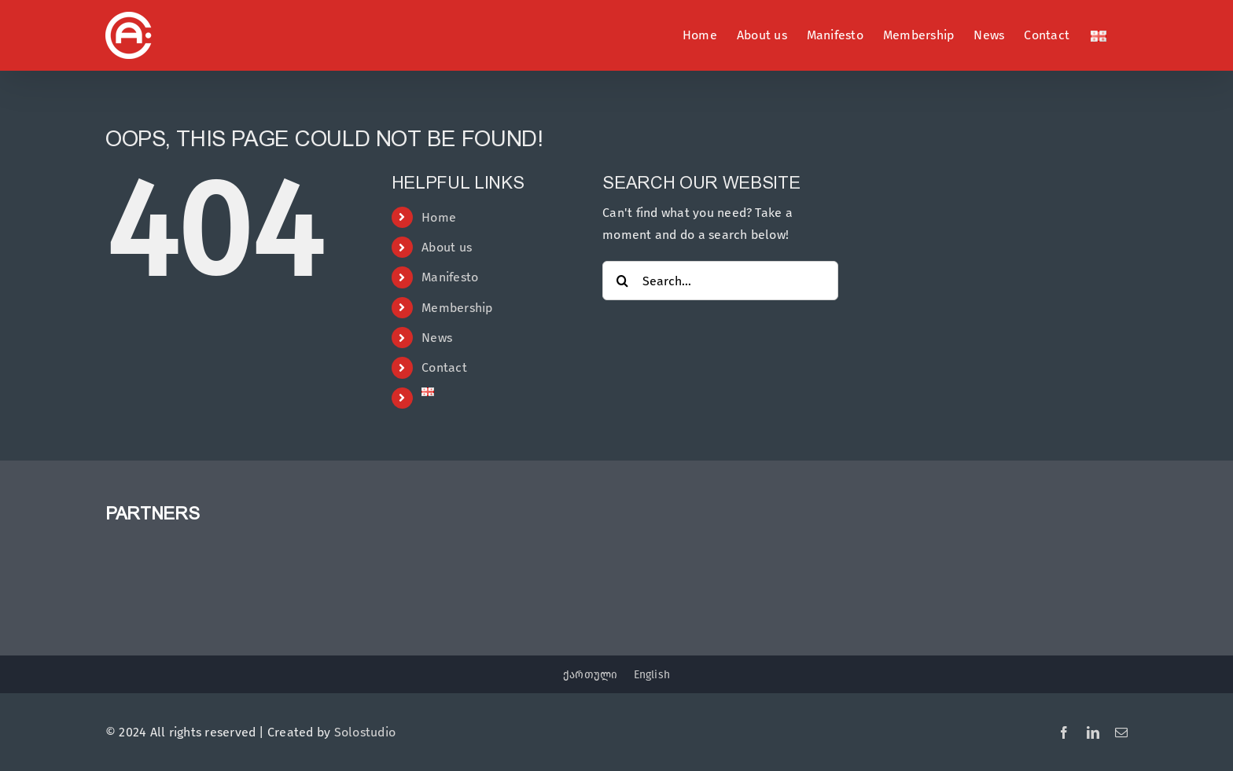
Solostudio (365, 732)
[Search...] (719, 280)
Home (438, 217)
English (652, 674)
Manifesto (449, 277)
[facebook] (1064, 732)
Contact (444, 367)
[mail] (1121, 732)
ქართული (590, 674)
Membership (456, 307)
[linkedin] (1093, 732)
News (436, 337)
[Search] (622, 280)
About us (446, 247)
